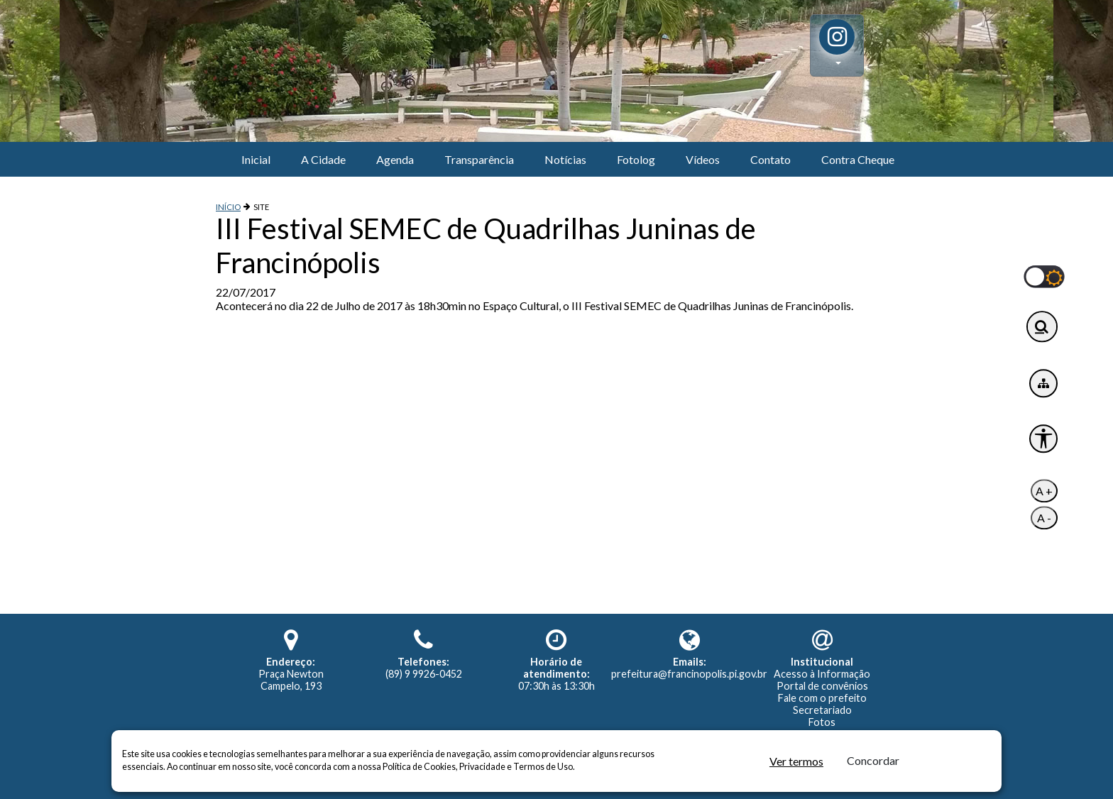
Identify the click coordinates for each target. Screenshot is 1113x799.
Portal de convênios (822, 686)
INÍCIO (228, 206)
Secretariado (822, 710)
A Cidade (323, 159)
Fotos (821, 722)
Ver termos (796, 761)
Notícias (565, 159)
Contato (770, 159)
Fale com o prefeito (822, 698)
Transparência (479, 159)
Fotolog (636, 159)
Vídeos (703, 159)
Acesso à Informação (822, 674)
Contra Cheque (857, 159)
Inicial (255, 159)
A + (1044, 491)
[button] (837, 45)
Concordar (873, 760)
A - (1044, 518)
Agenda (395, 159)
